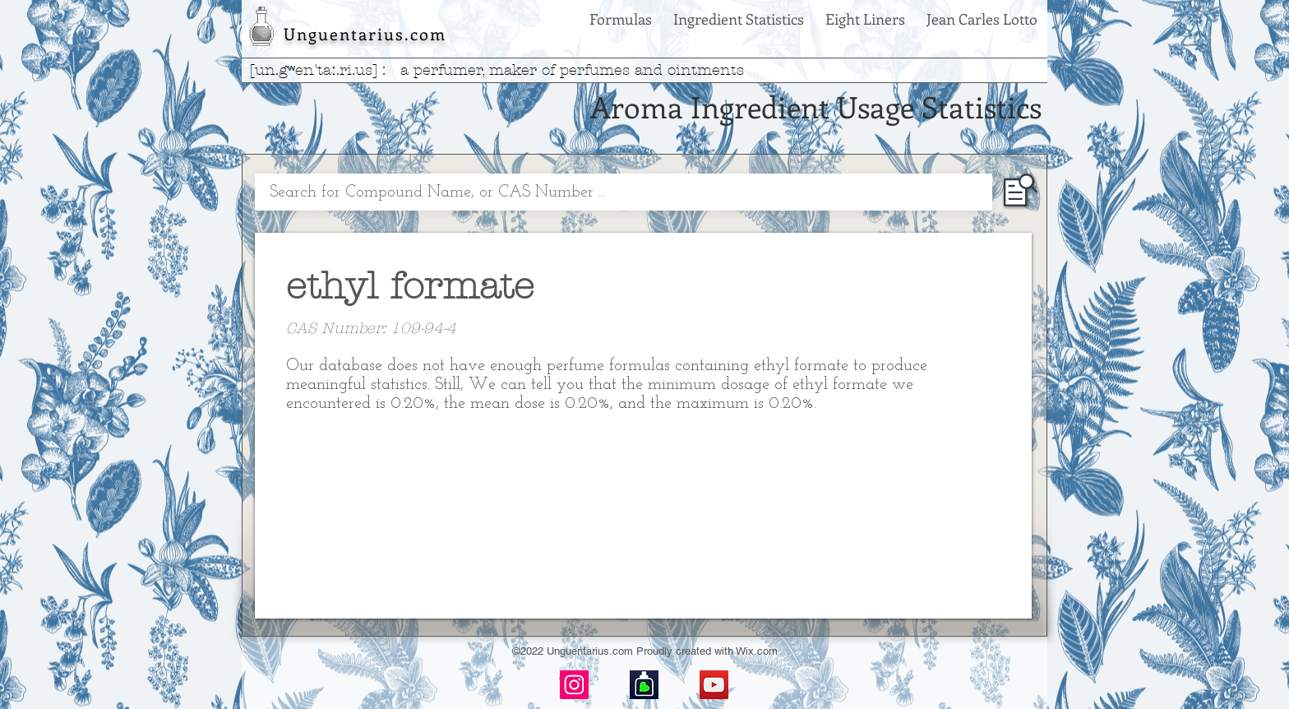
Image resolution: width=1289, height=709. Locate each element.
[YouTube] (714, 684)
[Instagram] (574, 684)
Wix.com (757, 651)
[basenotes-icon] (644, 684)
